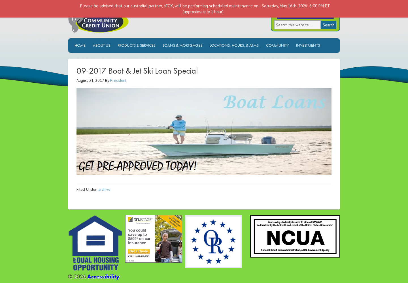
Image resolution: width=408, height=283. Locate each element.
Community (277, 45)
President (118, 80)
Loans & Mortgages (182, 45)
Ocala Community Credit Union (117, 22)
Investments (308, 45)
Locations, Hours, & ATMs (234, 45)
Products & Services (137, 45)
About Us (101, 45)
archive (104, 189)
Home (80, 45)
